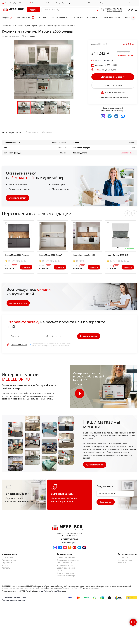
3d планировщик (64, 563)
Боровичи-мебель (128, 153)
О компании (7, 558)
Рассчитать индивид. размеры (113, 97)
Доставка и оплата (38, 3)
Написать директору (66, 576)
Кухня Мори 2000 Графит (17, 255)
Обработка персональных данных (14, 598)
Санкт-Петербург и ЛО (13, 3)
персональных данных (61, 346)
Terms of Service (57, 591)
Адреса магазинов (95, 465)
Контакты (6, 568)
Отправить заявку (17, 198)
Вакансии (122, 563)
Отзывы (47, 132)
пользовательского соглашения (59, 344)
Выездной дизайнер (63, 3)
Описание (32, 132)
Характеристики (11, 132)
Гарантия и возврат (121, 3)
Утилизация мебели (66, 558)
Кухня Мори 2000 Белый (50, 255)
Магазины (26, 3)
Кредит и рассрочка (107, 3)
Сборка (60, 571)
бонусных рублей (106, 70)
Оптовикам (133, 3)
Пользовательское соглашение (13, 601)
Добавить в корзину (112, 77)
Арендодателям (125, 560)
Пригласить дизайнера (113, 92)
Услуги (5, 566)
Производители (9, 560)
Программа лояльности (68, 560)
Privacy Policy (43, 591)
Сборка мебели (93, 3)
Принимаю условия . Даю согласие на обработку (51, 345)
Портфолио (7, 563)
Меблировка (50, 3)
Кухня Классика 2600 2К (84, 255)
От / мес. (102, 60)
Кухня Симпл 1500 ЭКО (118, 255)
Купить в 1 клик (113, 85)
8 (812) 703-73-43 (113, 8)
